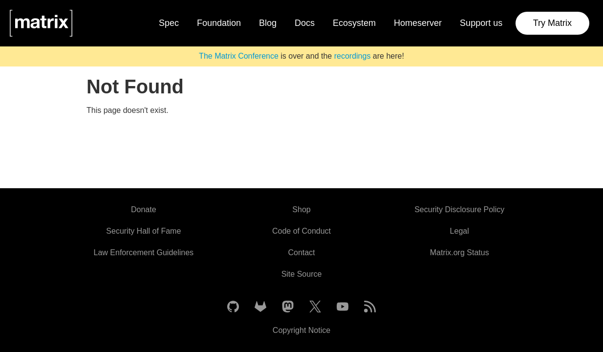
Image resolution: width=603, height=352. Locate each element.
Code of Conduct (301, 231)
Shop (301, 209)
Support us (481, 23)
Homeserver (418, 23)
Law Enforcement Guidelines (144, 252)
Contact (301, 252)
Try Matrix (552, 23)
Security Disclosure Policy (459, 209)
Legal (459, 231)
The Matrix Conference (239, 56)
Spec (169, 23)
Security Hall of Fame (143, 231)
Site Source (301, 274)
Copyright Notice (301, 330)
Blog (268, 23)
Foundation (219, 23)
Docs (305, 23)
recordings (352, 56)
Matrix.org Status (459, 252)
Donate (143, 209)
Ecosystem (354, 23)
